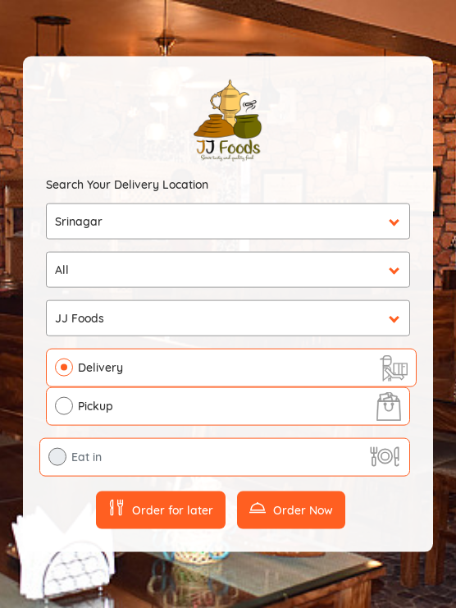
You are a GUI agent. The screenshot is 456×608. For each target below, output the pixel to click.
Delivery (100, 367)
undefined (228, 270)
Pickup (95, 406)
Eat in (86, 457)
